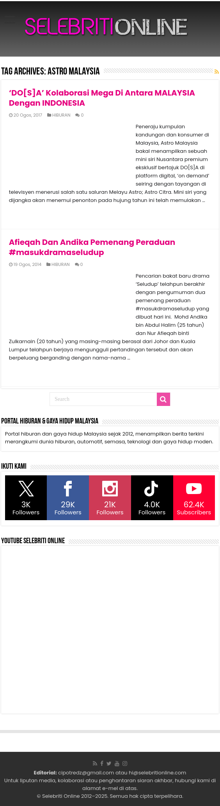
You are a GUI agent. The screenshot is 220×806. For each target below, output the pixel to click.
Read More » (26, 214)
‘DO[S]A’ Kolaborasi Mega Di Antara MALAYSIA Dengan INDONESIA (102, 97)
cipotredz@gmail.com (86, 772)
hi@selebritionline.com (157, 772)
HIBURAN (61, 115)
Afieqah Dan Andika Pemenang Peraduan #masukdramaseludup (92, 247)
